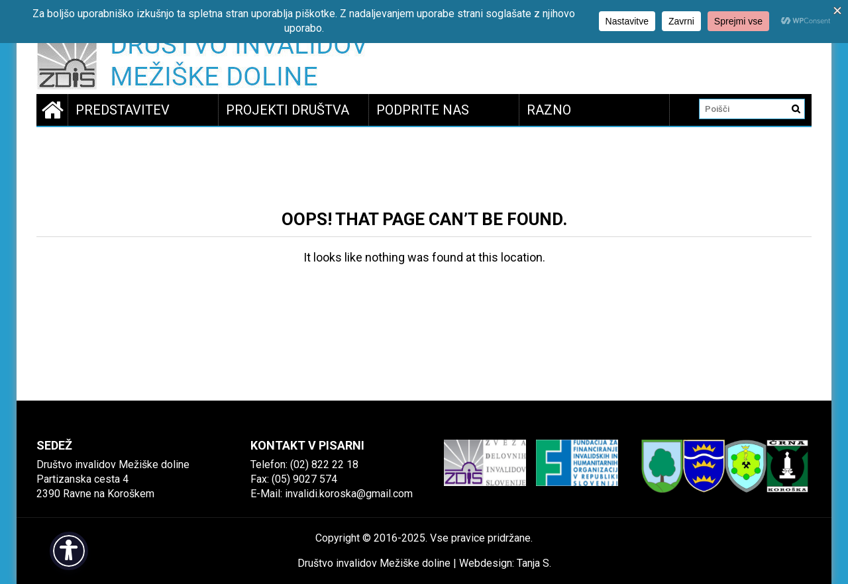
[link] (206, 62)
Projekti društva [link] (287, 110)
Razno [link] (549, 110)
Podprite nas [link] (422, 110)
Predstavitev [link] (123, 110)
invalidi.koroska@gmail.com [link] (349, 493)
